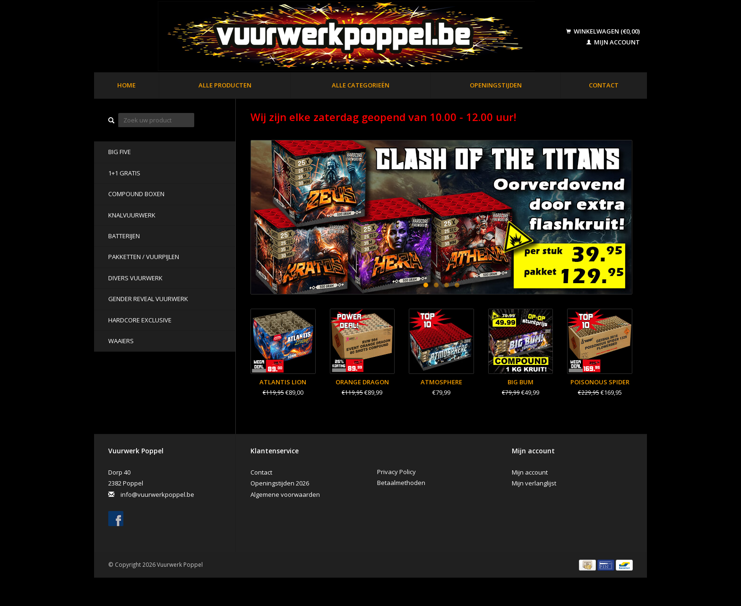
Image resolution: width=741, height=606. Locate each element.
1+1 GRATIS (124, 173)
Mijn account (613, 42)
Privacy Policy (396, 471)
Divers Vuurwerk (135, 278)
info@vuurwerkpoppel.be (157, 494)
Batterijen (124, 236)
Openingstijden (496, 85)
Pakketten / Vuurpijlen (143, 256)
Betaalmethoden (401, 482)
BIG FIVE (119, 151)
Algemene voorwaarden (285, 494)
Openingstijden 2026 (279, 483)
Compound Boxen (136, 194)
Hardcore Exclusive (140, 320)
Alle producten (224, 85)
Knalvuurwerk (131, 215)
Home (126, 85)
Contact (604, 85)
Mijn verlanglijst (534, 483)
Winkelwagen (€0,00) (603, 31)
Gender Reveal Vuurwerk (148, 298)
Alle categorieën (360, 85)
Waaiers (121, 341)
